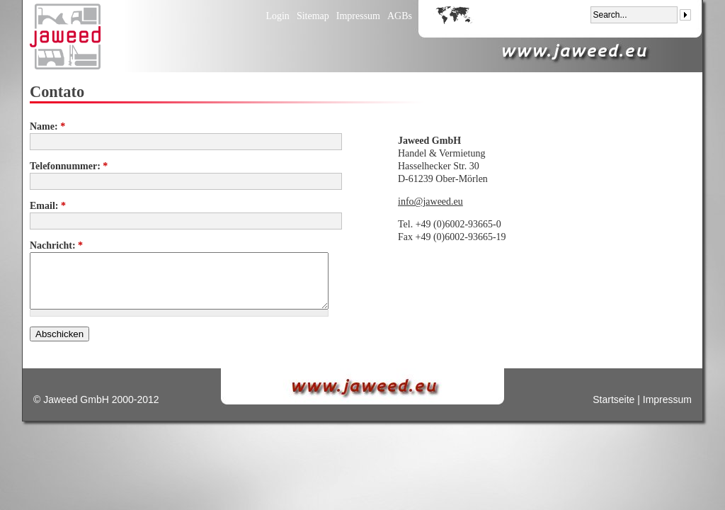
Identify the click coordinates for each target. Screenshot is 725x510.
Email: (48, 205)
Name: (47, 126)
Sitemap (313, 16)
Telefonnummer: (69, 166)
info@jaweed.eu (430, 201)
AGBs (399, 16)
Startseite (613, 399)
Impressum (358, 16)
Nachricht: (56, 245)
